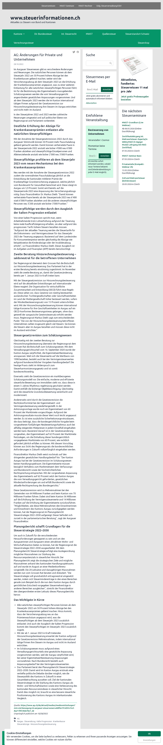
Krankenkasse (59, 721)
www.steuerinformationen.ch (45, 18)
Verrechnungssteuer (24, 43)
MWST (89, 34)
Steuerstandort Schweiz (137, 34)
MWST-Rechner (85, 6)
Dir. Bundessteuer (43, 34)
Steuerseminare (48, 6)
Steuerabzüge (23, 724)
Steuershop (143, 43)
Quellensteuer (109, 34)
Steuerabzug (30, 721)
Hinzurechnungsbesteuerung (43, 724)
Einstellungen (149, 740)
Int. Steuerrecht (69, 34)
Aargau (20, 721)
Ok (149, 734)
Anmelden (107, 89)
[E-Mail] (92, 89)
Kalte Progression (44, 721)
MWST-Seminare (67, 6)
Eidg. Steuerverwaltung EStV (109, 6)
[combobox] (99, 63)
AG (18, 718)
